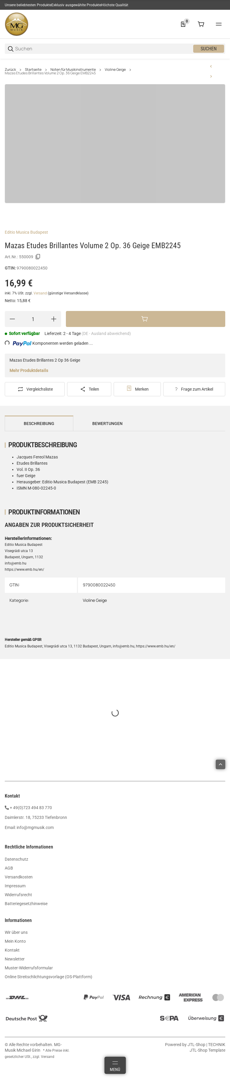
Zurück (10, 69)
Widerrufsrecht (18, 894)
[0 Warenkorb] (200, 24)
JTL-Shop (197, 1044)
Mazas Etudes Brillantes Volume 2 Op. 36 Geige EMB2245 (50, 73)
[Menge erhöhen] (54, 319)
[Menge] (33, 319)
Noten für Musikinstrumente (73, 69)
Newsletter (15, 959)
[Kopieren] (38, 256)
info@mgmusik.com (35, 827)
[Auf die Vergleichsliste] (35, 389)
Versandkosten (19, 877)
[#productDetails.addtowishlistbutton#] (137, 389)
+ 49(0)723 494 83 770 (31, 807)
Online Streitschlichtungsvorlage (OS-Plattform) (48, 976)
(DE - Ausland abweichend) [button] (106, 333)
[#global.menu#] (218, 24)
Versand (41, 293)
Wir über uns (16, 932)
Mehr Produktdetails (28, 370)
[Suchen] (103, 49)
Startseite (33, 69)
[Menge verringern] (12, 319)
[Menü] (115, 1065)
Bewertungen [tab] (107, 423)
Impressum (15, 885)
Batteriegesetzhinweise (26, 903)
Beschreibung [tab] (39, 423)
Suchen (209, 49)
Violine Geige (115, 69)
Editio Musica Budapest (26, 232)
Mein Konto (15, 941)
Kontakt (12, 950)
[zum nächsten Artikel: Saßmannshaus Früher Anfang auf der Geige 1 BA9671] (211, 76)
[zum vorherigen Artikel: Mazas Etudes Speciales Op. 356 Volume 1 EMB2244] (211, 66)
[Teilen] (89, 389)
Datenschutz (16, 859)
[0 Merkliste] (183, 24)
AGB (9, 868)
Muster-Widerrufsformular (29, 967)
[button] (220, 764)
